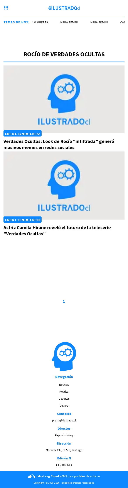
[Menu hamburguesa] (6, 8)
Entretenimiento (22, 133)
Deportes (64, 398)
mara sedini (69, 22)
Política (64, 391)
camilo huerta (37, 22)
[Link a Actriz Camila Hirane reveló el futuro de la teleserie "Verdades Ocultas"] (64, 185)
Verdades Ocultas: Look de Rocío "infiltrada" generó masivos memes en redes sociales (58, 144)
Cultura (64, 405)
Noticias (64, 385)
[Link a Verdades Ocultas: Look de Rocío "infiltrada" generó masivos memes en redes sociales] (64, 99)
